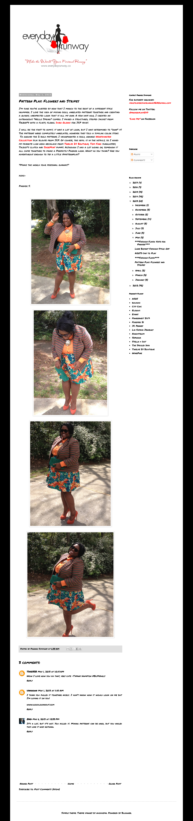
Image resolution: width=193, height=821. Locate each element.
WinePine (137, 353)
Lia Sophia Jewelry (142, 329)
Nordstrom (138, 333)
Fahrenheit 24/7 (141, 318)
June (138, 232)
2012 (136, 285)
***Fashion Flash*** (147, 257)
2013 (136, 201)
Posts (135, 154)
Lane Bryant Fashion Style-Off (152, 248)
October (140, 214)
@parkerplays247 (138, 112)
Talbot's (24, 122)
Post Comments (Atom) (47, 789)
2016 (136, 187)
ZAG (29, 719)
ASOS (135, 298)
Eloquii (136, 310)
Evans (135, 314)
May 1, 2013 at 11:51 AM (51, 690)
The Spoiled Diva (141, 345)
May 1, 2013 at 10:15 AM (51, 671)
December (140, 205)
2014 (136, 196)
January (140, 279)
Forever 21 (138, 322)
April (138, 270)
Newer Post (26, 783)
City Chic (137, 306)
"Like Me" (134, 118)
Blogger (126, 812)
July (138, 228)
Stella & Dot (139, 341)
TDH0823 (32, 671)
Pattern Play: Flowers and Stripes (150, 263)
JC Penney (137, 325)
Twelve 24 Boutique (143, 349)
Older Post (115, 783)
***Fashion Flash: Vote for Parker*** (150, 243)
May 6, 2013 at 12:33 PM (46, 719)
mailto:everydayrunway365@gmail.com (150, 102)
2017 (136, 182)
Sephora (136, 337)
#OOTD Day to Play (145, 253)
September (141, 219)
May (138, 237)
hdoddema (101, 812)
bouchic (136, 302)
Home (71, 783)
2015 (136, 191)
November (141, 209)
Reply (30, 680)
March (139, 275)
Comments (138, 160)
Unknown (32, 690)
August (139, 223)
